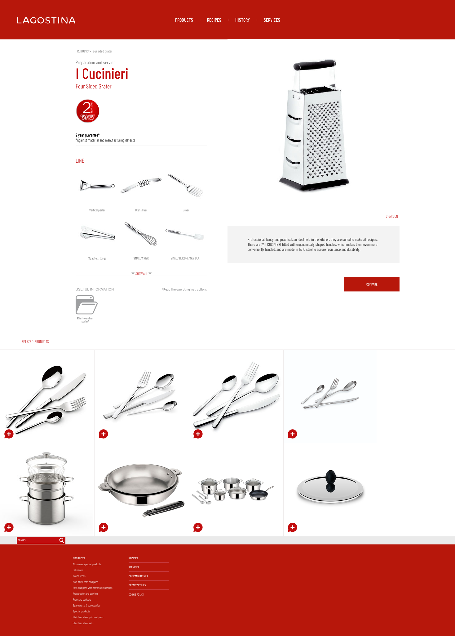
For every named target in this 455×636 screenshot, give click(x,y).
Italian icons (79, 576)
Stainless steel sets (83, 623)
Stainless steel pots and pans (88, 617)
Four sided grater (101, 51)
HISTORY (242, 20)
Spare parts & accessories (86, 605)
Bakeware (78, 570)
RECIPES (214, 20)
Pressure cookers (82, 599)
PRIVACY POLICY (137, 585)
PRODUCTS (184, 20)
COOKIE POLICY (136, 594)
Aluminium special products (87, 564)
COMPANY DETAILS (138, 576)
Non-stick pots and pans (85, 582)
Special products (81, 611)
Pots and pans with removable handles (93, 587)
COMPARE (372, 284)
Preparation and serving (85, 593)
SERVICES (272, 20)
